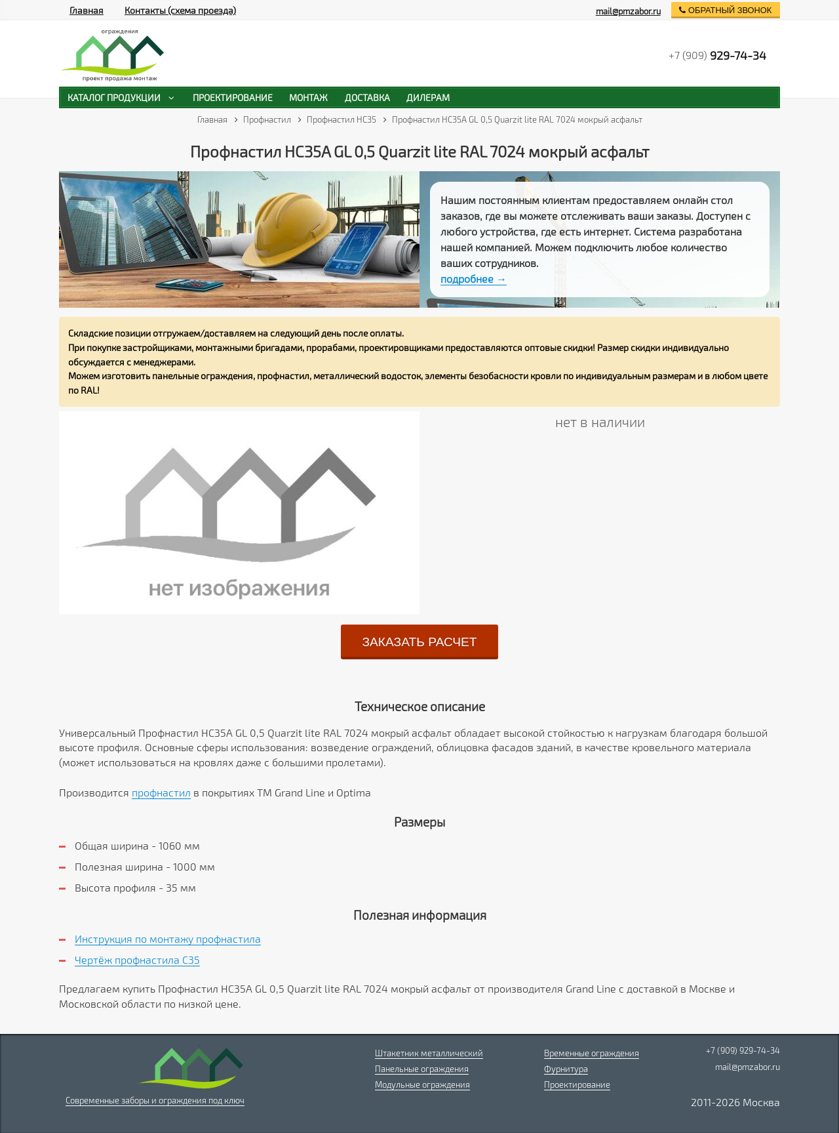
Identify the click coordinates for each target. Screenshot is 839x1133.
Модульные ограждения (422, 1084)
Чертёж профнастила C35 (137, 959)
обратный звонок (725, 10)
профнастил (161, 792)
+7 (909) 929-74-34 (743, 1050)
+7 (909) (717, 55)
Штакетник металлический (429, 1053)
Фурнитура (566, 1068)
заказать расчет (419, 642)
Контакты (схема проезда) (180, 10)
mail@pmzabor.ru (628, 11)
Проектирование (577, 1084)
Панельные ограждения (422, 1068)
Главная (86, 10)
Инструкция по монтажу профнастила (168, 938)
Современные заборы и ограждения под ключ (155, 1100)
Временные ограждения (591, 1053)
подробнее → (473, 278)
